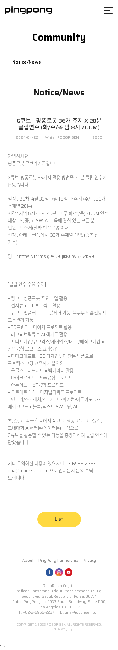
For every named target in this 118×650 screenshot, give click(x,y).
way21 (66, 628)
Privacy (89, 560)
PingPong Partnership (58, 560)
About (28, 560)
